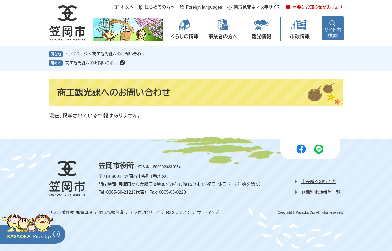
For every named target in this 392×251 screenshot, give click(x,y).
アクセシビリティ (144, 212)
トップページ (76, 54)
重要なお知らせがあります (317, 7)
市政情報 (300, 36)
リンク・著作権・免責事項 (70, 212)
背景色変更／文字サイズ (257, 7)
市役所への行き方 (318, 181)
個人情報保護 (111, 212)
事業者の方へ (223, 36)
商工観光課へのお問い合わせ (91, 63)
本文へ (127, 7)
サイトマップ (208, 212)
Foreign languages (204, 7)
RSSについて (178, 212)
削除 (122, 62)
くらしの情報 (184, 36)
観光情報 (261, 36)
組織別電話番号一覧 (321, 192)
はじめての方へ (159, 7)
